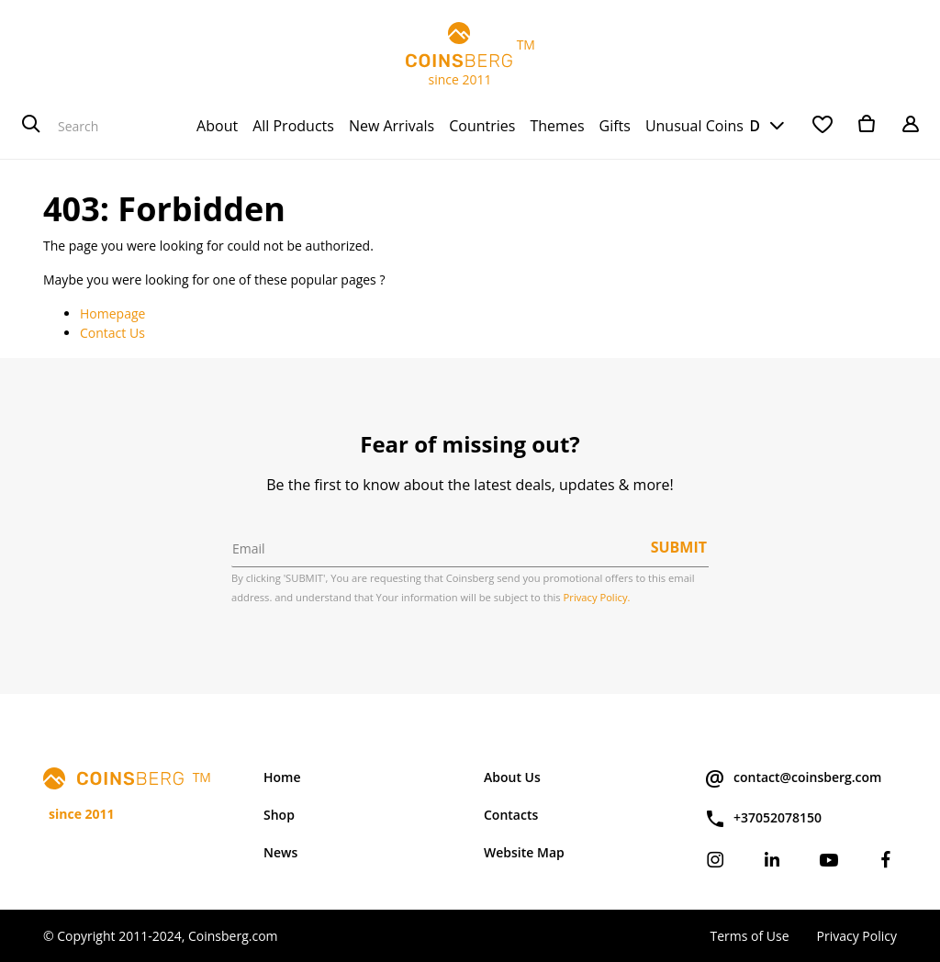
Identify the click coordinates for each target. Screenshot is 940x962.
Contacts (511, 814)
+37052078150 (763, 819)
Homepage (112, 313)
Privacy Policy (857, 936)
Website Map (524, 852)
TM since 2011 (470, 55)
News (280, 852)
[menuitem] (217, 125)
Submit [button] (679, 547)
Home (282, 777)
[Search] (31, 125)
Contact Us (112, 332)
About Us (512, 777)
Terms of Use (749, 936)
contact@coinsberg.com (792, 778)
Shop (279, 814)
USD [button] (744, 126)
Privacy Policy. (597, 597)
